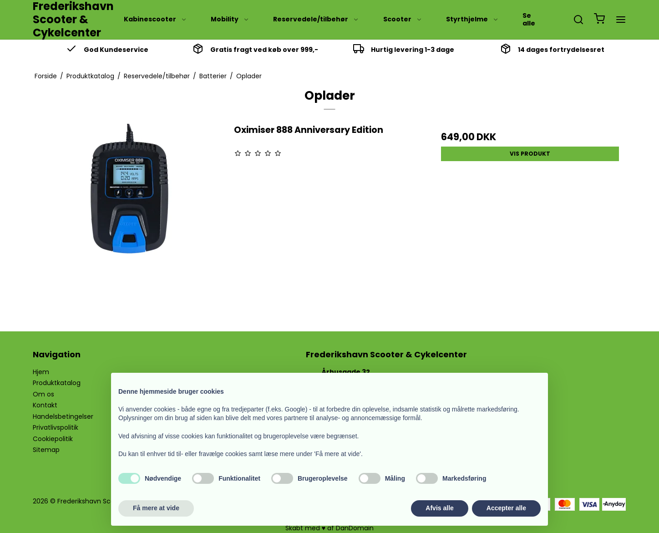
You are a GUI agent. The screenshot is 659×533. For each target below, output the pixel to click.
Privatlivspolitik (55, 427)
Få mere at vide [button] (156, 508)
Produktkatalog (57, 382)
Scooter (402, 19)
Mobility (230, 19)
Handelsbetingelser (63, 416)
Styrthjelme (472, 19)
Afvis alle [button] (439, 508)
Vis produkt (530, 153)
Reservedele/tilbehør (316, 19)
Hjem (41, 371)
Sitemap (46, 449)
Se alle (528, 19)
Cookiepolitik (53, 438)
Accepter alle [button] (506, 508)
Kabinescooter (155, 19)
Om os (43, 394)
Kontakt (45, 405)
